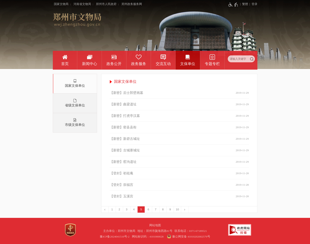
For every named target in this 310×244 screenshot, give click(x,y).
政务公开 (113, 64)
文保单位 (187, 64)
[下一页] (185, 209)
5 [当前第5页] (141, 209)
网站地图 (155, 225)
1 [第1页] (112, 209)
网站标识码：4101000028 (148, 236)
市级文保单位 (75, 124)
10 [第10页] (177, 209)
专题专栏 (212, 64)
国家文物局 (61, 4)
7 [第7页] (156, 209)
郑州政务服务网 (131, 4)
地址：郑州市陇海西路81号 (155, 231)
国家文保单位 (75, 85)
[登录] (252, 4)
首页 (65, 64)
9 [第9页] (170, 209)
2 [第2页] (119, 209)
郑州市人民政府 (106, 4)
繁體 (245, 4)
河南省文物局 (82, 4)
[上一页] (105, 209)
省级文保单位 (75, 105)
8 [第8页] (163, 209)
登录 (254, 4)
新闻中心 (89, 64)
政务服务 (138, 64)
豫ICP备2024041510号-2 (114, 236)
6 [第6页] (148, 209)
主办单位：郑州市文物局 (120, 231)
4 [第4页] (134, 209)
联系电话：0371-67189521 (191, 231)
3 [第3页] (127, 209)
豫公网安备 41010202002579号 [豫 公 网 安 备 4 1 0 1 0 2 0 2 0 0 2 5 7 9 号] (188, 236)
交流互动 (163, 64)
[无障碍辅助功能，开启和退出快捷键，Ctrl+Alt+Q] (233, 4)
